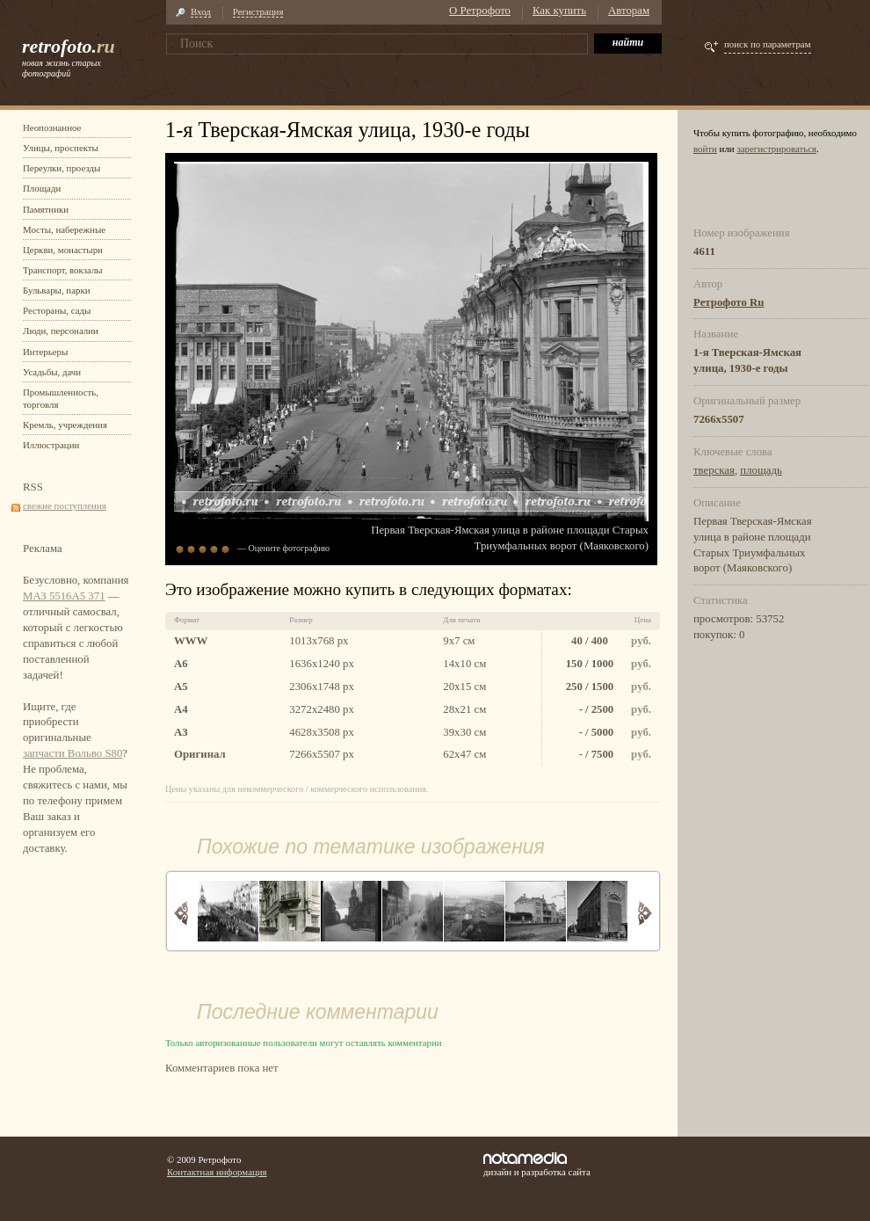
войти (705, 148)
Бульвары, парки (57, 290)
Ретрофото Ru (728, 302)
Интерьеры (45, 351)
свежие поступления (64, 505)
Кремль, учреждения (65, 424)
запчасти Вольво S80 (72, 753)
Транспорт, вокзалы (63, 270)
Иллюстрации (51, 445)
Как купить (559, 10)
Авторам (628, 10)
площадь (761, 470)
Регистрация (258, 11)
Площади (42, 188)
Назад (181, 913)
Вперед (644, 913)
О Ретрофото (480, 10)
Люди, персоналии (60, 330)
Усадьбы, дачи (52, 372)
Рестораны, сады (57, 310)
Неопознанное (52, 127)
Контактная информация (217, 1171)
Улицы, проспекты (60, 147)
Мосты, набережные (64, 229)
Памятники (46, 209)
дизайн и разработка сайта (537, 1164)
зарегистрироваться (776, 148)
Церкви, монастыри (63, 249)
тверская (714, 470)
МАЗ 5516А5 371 (64, 596)
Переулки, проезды (61, 168)
